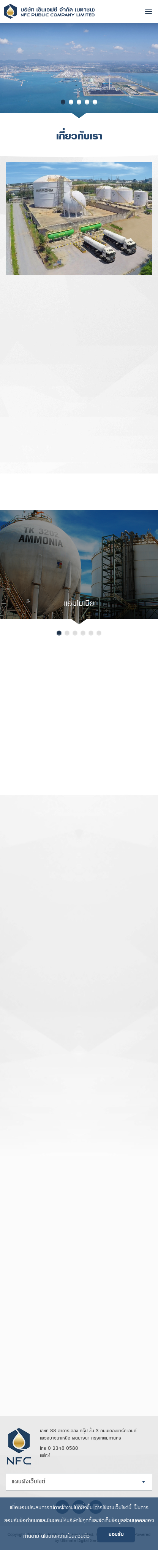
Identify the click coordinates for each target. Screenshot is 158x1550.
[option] (79, 70)
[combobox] (79, 1482)
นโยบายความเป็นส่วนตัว (65, 1536)
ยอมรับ (116, 1535)
